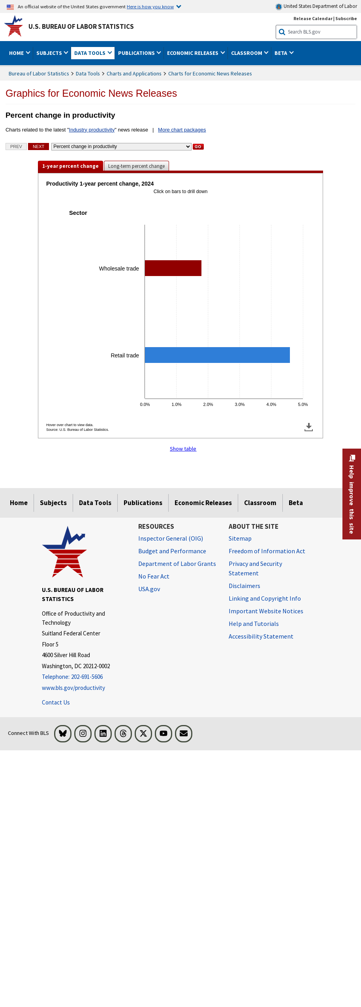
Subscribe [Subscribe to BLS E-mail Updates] (346, 18)
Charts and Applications (134, 73)
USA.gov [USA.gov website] (149, 589)
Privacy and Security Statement (255, 568)
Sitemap (240, 538)
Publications (143, 502)
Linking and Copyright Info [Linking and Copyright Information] (265, 598)
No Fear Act (153, 576)
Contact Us (56, 702)
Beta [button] (281, 52)
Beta (296, 502)
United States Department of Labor (316, 6)
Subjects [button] (49, 52)
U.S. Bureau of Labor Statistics (81, 26)
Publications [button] (137, 52)
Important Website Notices (266, 611)
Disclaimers (244, 586)
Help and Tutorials (254, 623)
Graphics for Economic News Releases (91, 93)
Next (38, 146)
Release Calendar (313, 18)
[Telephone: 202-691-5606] (84, 677)
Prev (16, 146)
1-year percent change (70, 166)
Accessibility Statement (261, 636)
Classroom (260, 502)
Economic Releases (203, 502)
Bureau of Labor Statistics (39, 73)
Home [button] (17, 52)
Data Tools (88, 73)
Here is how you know (150, 6)
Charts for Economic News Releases (210, 73)
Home (19, 502)
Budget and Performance (172, 551)
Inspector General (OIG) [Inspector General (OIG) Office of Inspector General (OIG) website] (170, 538)
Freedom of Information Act (267, 551)
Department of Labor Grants (177, 563)
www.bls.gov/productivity (73, 687)
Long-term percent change (136, 166)
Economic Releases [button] (193, 52)
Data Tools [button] (90, 52)
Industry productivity (92, 130)
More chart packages (182, 130)
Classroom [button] (247, 52)
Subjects (53, 502)
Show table (183, 448)
